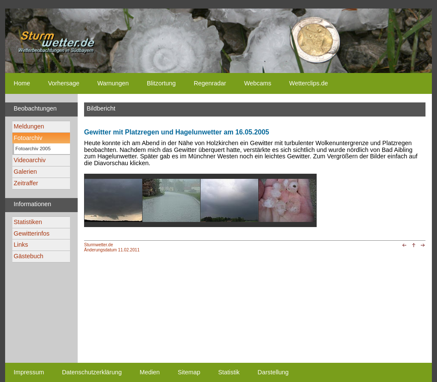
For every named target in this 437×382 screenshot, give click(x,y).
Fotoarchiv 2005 (33, 148)
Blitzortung (161, 83)
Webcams (257, 83)
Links (21, 244)
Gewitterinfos (32, 233)
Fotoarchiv (28, 137)
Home (22, 83)
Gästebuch (29, 256)
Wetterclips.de (308, 83)
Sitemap (189, 372)
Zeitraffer (26, 183)
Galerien (25, 171)
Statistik (228, 372)
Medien (150, 372)
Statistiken (28, 222)
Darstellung (273, 372)
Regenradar (210, 83)
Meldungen (29, 126)
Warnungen (113, 83)
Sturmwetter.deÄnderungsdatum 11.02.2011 (112, 247)
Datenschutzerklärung (92, 372)
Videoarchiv (30, 160)
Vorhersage (63, 83)
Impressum (29, 372)
